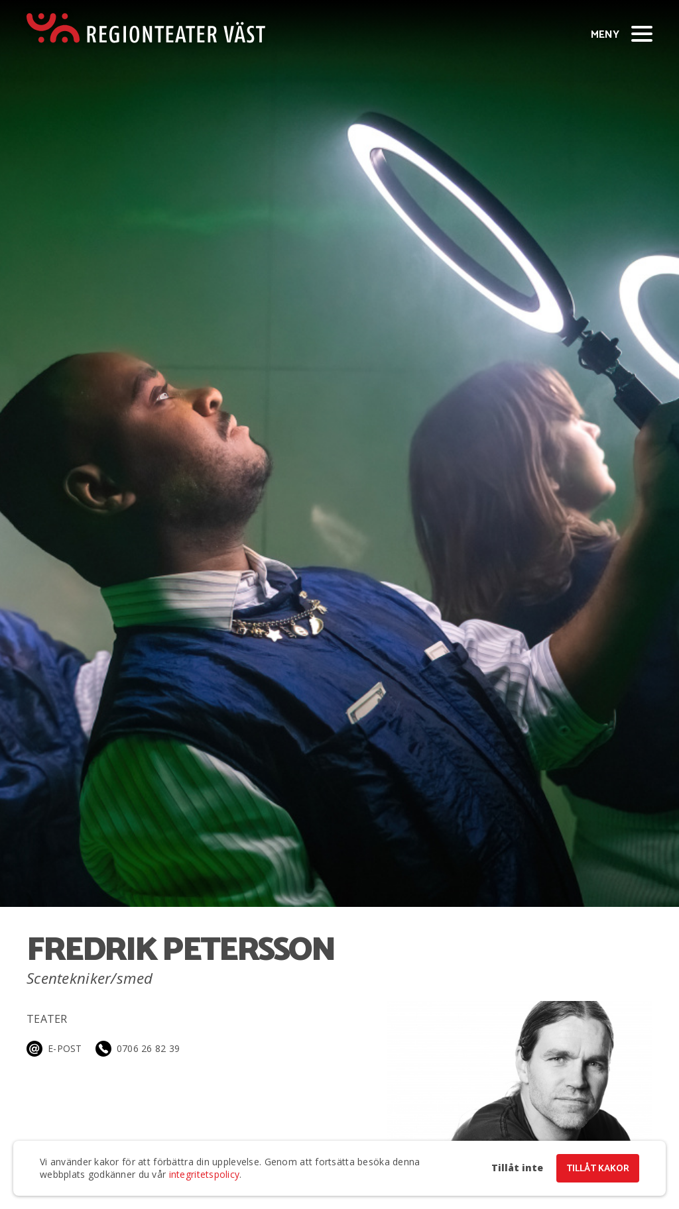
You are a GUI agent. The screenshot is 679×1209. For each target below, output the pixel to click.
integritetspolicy (204, 1174)
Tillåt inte (517, 1168)
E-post (65, 1048)
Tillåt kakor (597, 1169)
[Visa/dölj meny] (641, 33)
